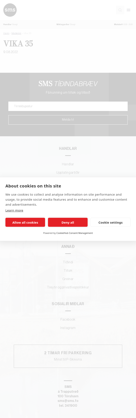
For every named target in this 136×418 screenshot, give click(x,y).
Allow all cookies (25, 222)
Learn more (14, 210)
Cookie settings (110, 222)
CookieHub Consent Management (74, 232)
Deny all (68, 222)
